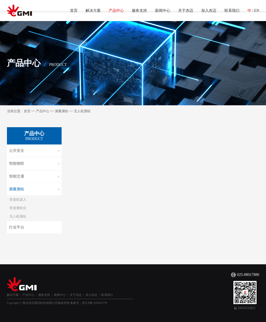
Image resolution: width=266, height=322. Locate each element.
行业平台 (16, 227)
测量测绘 (61, 111)
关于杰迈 (185, 10)
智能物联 (16, 163)
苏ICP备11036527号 (94, 303)
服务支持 (139, 10)
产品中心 (116, 10)
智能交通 (16, 176)
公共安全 (16, 150)
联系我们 (232, 10)
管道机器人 (17, 199)
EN (256, 10)
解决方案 (93, 10)
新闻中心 (162, 10)
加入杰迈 (208, 10)
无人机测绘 (82, 111)
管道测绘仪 (17, 208)
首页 (74, 10)
